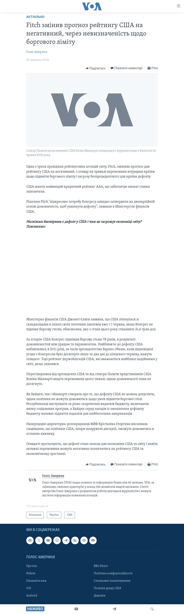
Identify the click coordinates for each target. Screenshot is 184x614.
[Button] (96, 68)
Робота (30, 573)
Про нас (31, 566)
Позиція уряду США (107, 588)
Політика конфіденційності (113, 573)
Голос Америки (36, 52)
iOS (28, 588)
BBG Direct (101, 566)
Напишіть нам (36, 580)
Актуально (35, 17)
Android (31, 595)
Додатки (99, 595)
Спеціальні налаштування (112, 580)
